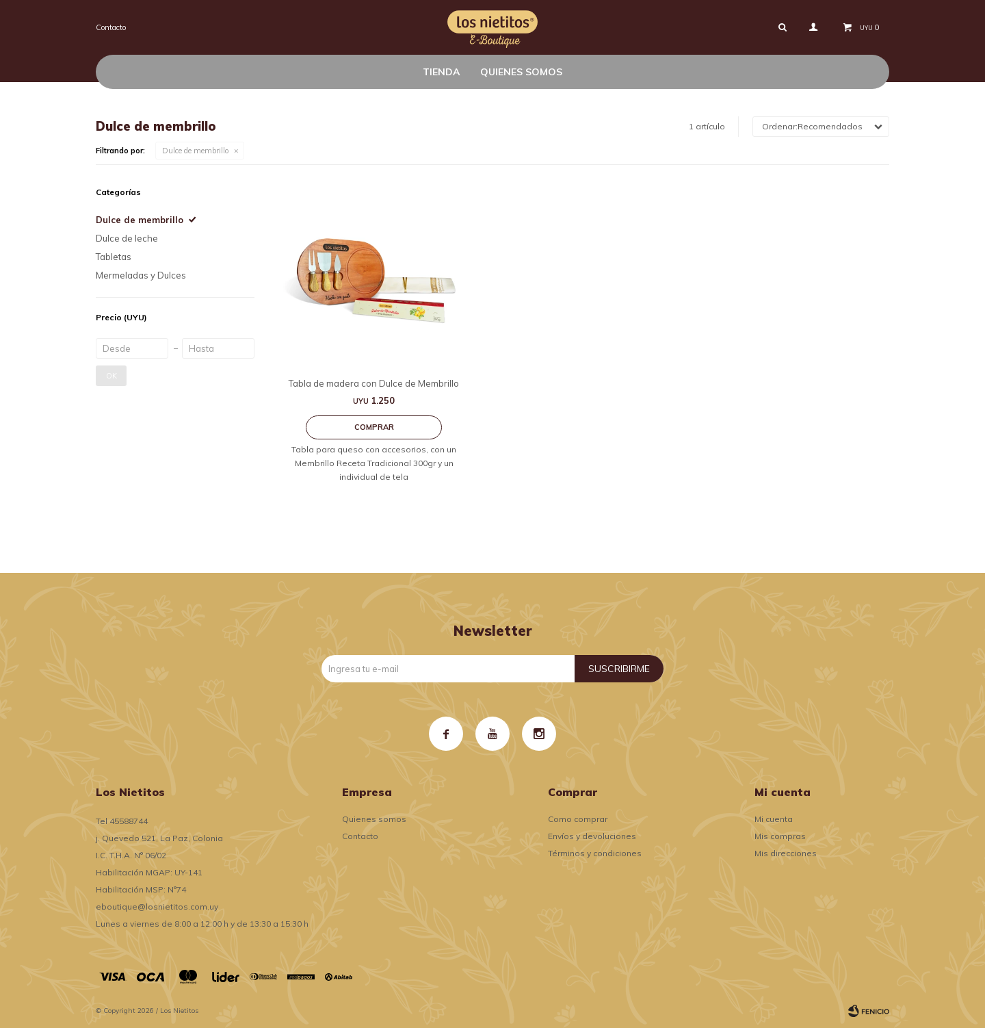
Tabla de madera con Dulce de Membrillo (374, 383)
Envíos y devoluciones (592, 836)
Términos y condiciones (595, 853)
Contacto (111, 27)
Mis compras (780, 836)
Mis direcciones (785, 853)
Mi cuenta (773, 819)
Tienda (441, 72)
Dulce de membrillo (195, 150)
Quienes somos (521, 72)
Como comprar (577, 819)
